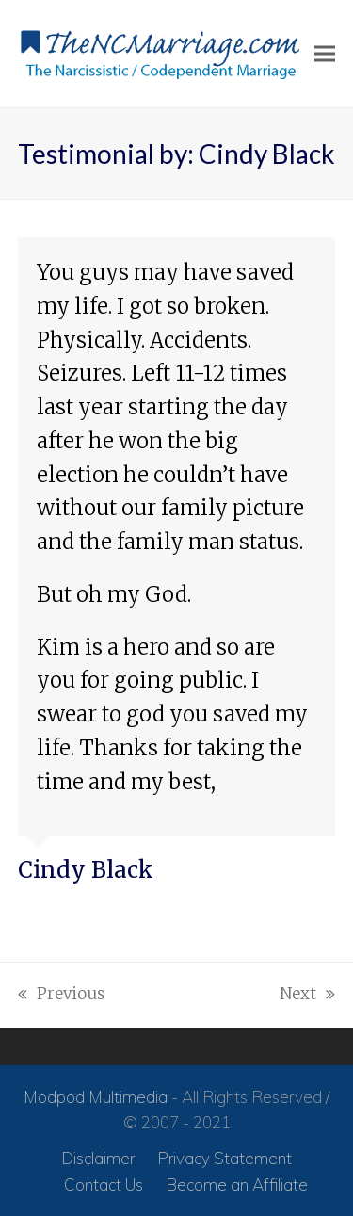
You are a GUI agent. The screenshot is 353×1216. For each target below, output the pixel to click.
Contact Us (103, 1184)
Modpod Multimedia (96, 1097)
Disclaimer (98, 1158)
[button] (324, 54)
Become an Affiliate (237, 1184)
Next (307, 995)
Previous (61, 995)
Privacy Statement (224, 1158)
